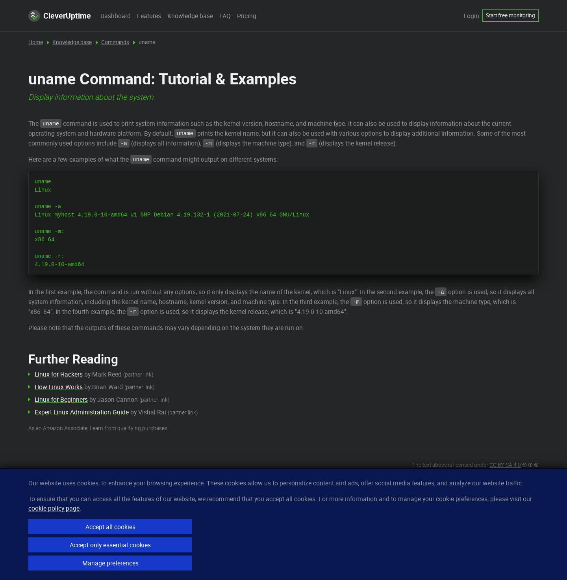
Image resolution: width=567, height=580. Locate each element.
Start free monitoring (510, 15)
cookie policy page (54, 508)
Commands (115, 42)
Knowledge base (190, 15)
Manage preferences (110, 563)
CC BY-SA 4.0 (505, 464)
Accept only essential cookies (110, 545)
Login (471, 15)
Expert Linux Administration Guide (82, 412)
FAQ (225, 15)
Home (35, 42)
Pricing (246, 15)
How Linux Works (59, 386)
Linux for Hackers (59, 374)
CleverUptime (59, 16)
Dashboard (115, 15)
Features (149, 15)
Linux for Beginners (61, 399)
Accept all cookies (110, 526)
